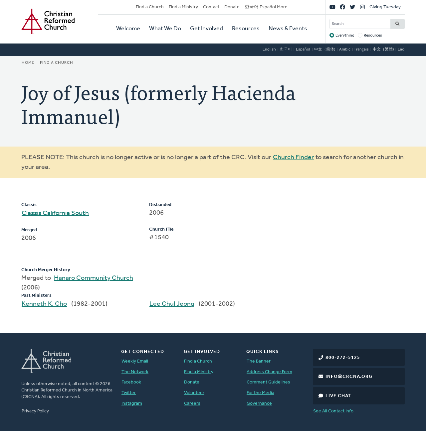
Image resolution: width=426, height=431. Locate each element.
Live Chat (338, 395)
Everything (344, 36)
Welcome (128, 29)
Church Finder (293, 157)
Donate (232, 7)
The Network (134, 372)
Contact (211, 7)
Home (28, 63)
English (269, 50)
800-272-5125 (342, 357)
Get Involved (206, 29)
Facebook (131, 382)
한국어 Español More (266, 7)
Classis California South (55, 213)
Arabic (344, 50)
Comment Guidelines (268, 382)
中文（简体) (324, 50)
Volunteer (194, 392)
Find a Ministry (183, 7)
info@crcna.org (348, 376)
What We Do (165, 29)
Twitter (128, 392)
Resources (246, 29)
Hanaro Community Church (93, 278)
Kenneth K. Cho (44, 304)
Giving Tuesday (385, 7)
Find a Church (150, 7)
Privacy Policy (35, 411)
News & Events (288, 29)
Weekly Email (134, 361)
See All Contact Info (333, 411)
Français (361, 50)
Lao (401, 50)
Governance (259, 403)
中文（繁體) (383, 50)
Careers (192, 403)
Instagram (131, 403)
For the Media (260, 392)
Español (303, 50)
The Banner (259, 361)
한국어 (286, 50)
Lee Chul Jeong (171, 304)
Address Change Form (269, 372)
